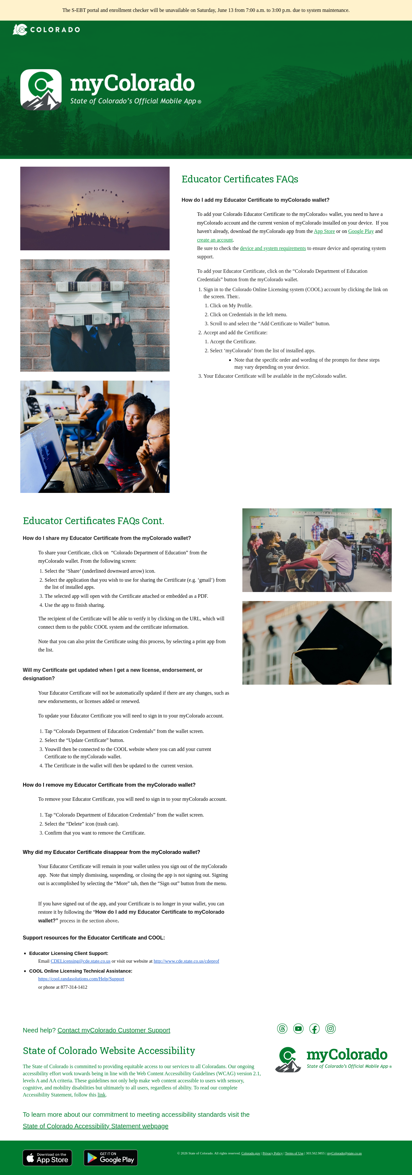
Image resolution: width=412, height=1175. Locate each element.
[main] (285, 179)
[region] (206, 10)
